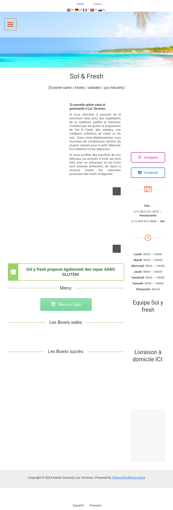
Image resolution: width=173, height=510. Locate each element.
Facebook (148, 172)
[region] (66, 220)
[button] (116, 191)
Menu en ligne (66, 304)
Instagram (148, 157)
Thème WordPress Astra (128, 477)
